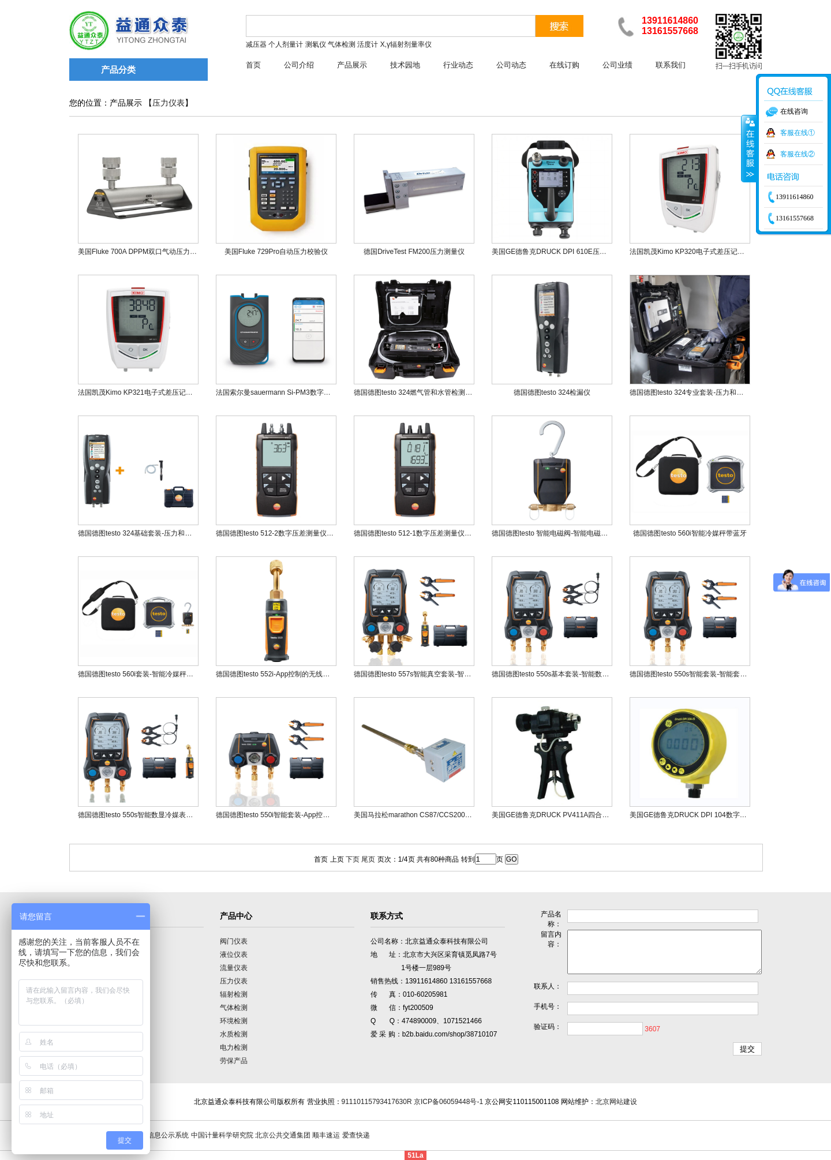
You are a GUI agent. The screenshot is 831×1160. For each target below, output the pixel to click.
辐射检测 (234, 994)
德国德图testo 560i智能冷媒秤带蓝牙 (689, 533)
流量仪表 (234, 968)
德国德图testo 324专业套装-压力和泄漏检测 (697, 392)
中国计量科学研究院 (222, 1135)
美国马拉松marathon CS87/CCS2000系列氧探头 (428, 815)
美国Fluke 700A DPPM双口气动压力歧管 (141, 252)
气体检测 (234, 1008)
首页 (253, 65)
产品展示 (352, 65)
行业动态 (458, 65)
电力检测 (234, 1047)
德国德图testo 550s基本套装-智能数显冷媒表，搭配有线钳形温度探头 (599, 674)
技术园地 (405, 65)
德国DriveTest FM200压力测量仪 (414, 252)
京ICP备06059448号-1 (448, 1102)
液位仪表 (234, 955)
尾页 (368, 859)
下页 (353, 859)
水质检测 (234, 1034)
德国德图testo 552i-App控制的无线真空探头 (283, 674)
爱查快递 (356, 1135)
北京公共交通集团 (282, 1135)
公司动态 (511, 65)
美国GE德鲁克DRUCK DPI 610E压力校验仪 (559, 252)
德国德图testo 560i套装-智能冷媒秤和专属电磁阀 (153, 674)
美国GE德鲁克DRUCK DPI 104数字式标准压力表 (705, 815)
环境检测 (234, 1021)
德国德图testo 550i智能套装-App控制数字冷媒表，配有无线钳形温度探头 (328, 815)
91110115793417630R (377, 1102)
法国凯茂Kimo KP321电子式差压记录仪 (139, 392)
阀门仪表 (234, 941)
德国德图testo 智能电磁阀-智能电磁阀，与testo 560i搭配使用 (585, 533)
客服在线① (797, 133)
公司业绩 (617, 65)
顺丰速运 (326, 1135)
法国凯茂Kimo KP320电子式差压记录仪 (690, 252)
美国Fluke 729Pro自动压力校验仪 (276, 252)
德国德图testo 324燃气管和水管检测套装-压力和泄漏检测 (442, 392)
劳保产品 (234, 1061)
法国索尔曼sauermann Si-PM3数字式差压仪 (283, 392)
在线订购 (564, 65)
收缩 (749, 148)
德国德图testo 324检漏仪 (552, 392)
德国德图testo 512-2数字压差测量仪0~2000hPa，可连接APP (310, 533)
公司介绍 (299, 65)
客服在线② (797, 154)
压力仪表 (168, 103)
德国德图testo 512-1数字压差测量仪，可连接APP (430, 533)
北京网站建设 (616, 1102)
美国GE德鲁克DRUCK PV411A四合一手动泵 (561, 815)
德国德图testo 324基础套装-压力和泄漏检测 (145, 533)
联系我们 (671, 65)
